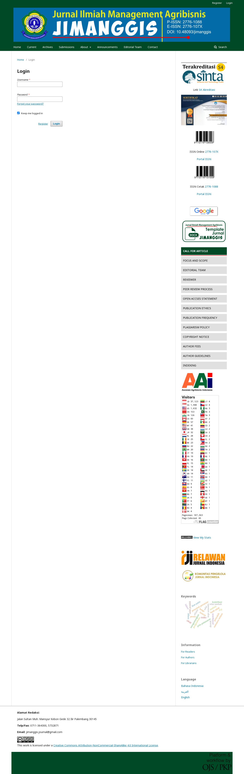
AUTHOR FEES (192, 346)
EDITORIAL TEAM (194, 270)
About (84, 47)
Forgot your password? (30, 103)
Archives (48, 47)
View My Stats (202, 537)
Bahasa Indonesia (192, 686)
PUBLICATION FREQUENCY (200, 318)
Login (229, 3)
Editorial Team (133, 47)
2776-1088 (211, 186)
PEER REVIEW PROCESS (198, 289)
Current (31, 47)
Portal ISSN (204, 159)
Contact (153, 47)
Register (217, 3)
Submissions (66, 47)
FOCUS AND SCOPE (195, 260)
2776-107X (211, 151)
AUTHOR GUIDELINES (196, 356)
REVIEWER (189, 279)
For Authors (187, 657)
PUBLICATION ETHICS (197, 308)
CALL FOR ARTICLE (195, 251)
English (185, 697)
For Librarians (189, 663)
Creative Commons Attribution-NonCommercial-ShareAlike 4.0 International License (105, 745)
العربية (185, 691)
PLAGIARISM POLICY (196, 327)
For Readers (188, 651)
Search (222, 47)
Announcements (107, 47)
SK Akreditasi (207, 90)
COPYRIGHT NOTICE (196, 337)
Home (17, 47)
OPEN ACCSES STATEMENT (200, 298)
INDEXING (189, 365)
